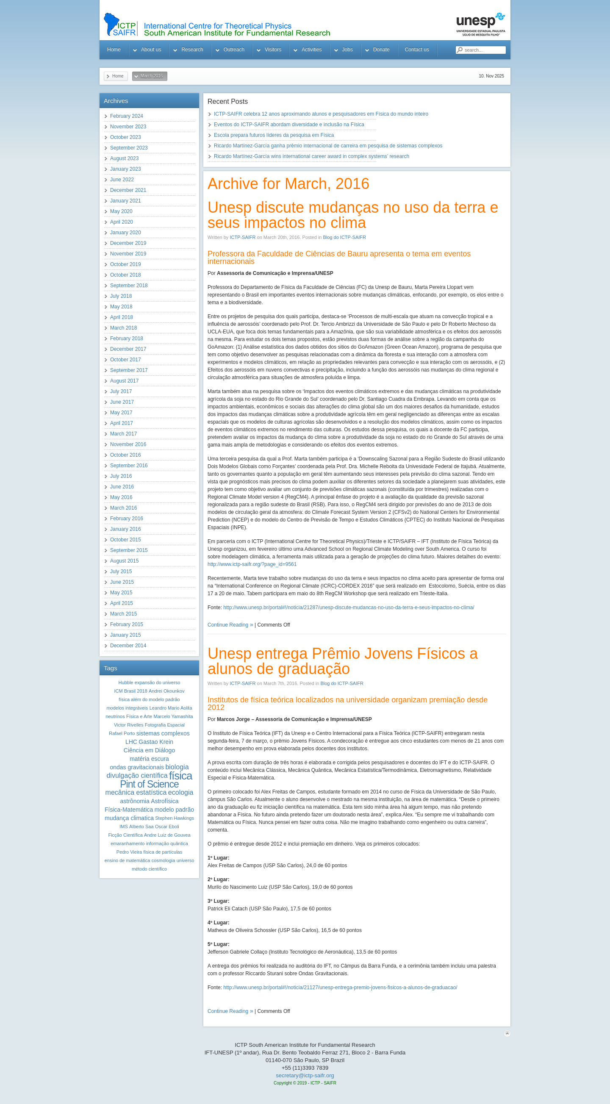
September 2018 (129, 285)
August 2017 (124, 381)
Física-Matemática (129, 809)
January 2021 (125, 201)
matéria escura (149, 758)
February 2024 (126, 116)
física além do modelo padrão (149, 699)
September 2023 (129, 148)
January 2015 (125, 635)
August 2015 (124, 561)
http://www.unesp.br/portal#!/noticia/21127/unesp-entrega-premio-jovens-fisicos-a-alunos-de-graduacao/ (340, 987)
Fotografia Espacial (165, 724)
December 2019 (128, 243)
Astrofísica (164, 801)
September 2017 (129, 370)
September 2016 (129, 466)
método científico (149, 868)
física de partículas (162, 851)
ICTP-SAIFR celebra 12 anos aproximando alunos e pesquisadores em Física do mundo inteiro (321, 114)
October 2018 (125, 275)
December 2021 (128, 190)
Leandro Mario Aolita (171, 707)
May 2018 (121, 307)
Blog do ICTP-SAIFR (344, 237)
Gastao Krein (156, 741)
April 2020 (121, 222)
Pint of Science (149, 784)
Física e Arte (139, 716)
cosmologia (163, 860)
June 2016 (122, 487)
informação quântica (167, 843)
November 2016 (128, 444)
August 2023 (124, 158)
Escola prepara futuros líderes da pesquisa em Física (274, 135)
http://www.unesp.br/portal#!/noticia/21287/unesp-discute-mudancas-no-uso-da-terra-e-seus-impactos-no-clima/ (348, 607)
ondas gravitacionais (137, 767)
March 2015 (123, 614)
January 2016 (125, 529)
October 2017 (125, 360)
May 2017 (121, 413)
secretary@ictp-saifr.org (305, 1075)
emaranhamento (127, 843)
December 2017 (128, 349)
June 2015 (122, 582)
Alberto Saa (141, 826)
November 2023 (128, 127)
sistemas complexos (163, 733)
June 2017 (122, 402)
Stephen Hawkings (174, 818)
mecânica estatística (136, 792)
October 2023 (125, 137)
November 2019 (128, 254)
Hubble (126, 682)
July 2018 (121, 296)
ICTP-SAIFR (242, 237)
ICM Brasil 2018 (130, 690)
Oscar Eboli (167, 826)
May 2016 (121, 497)
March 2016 (123, 508)
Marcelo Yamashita (173, 716)
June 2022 (122, 180)
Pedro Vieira (129, 851)
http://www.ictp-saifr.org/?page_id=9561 (252, 564)
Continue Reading (228, 625)
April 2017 (121, 423)
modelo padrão (174, 809)
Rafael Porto (122, 733)
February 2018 (126, 338)
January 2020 (125, 233)
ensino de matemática (127, 860)
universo (185, 860)
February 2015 (126, 624)
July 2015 (121, 571)
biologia (177, 767)
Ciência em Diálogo (149, 750)
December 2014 (128, 646)
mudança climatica (129, 818)
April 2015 (121, 603)
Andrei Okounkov (166, 690)
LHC (131, 741)
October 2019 (125, 264)
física (180, 775)
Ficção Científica (125, 835)
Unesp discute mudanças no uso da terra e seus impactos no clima (353, 215)
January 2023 (125, 169)
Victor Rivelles (129, 724)
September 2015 (129, 550)
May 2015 (121, 593)
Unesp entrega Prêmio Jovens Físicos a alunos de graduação (343, 661)
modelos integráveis (127, 707)
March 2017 (123, 434)
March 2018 (123, 328)
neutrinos (115, 716)
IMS (123, 826)
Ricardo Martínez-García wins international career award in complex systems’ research (311, 156)
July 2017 (121, 391)
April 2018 (121, 317)
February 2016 (126, 518)
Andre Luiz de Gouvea (167, 835)
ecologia (181, 792)
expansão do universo (157, 682)
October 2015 (125, 540)
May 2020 (121, 211)
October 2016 (125, 455)
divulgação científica (136, 775)
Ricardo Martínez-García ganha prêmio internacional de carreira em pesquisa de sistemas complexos (328, 146)
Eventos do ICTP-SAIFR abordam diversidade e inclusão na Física (289, 125)
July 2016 (121, 476)
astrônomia (135, 801)
